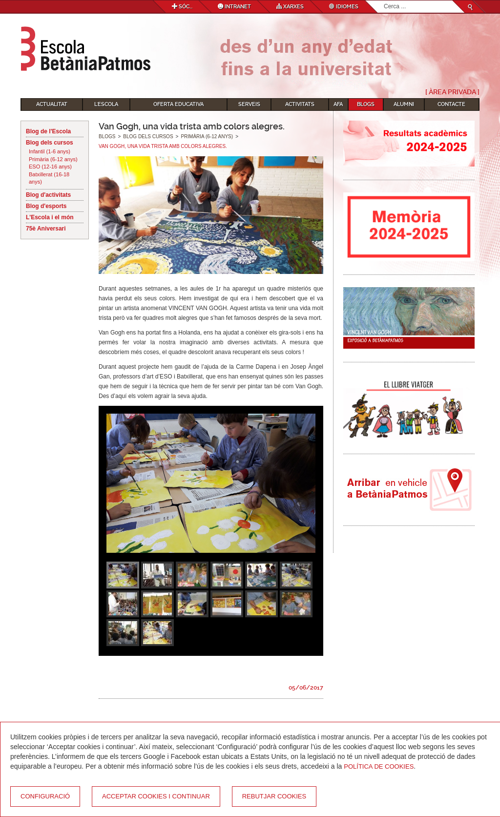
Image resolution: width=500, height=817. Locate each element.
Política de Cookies (379, 766)
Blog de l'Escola (48, 131)
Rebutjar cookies (274, 796)
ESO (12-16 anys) (50, 166)
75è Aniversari (46, 228)
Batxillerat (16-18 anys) (49, 178)
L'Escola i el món (50, 217)
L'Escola (106, 104)
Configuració (45, 796)
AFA (338, 104)
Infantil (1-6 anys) (49, 151)
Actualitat (51, 104)
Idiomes (343, 6)
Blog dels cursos (49, 142)
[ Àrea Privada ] (452, 92)
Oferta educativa (178, 104)
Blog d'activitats (48, 194)
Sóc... (182, 6)
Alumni (404, 104)
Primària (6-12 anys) (53, 159)
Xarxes (290, 6)
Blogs (366, 104)
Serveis (249, 104)
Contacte (451, 104)
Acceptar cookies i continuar (156, 796)
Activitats (299, 104)
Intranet (234, 6)
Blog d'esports (46, 206)
